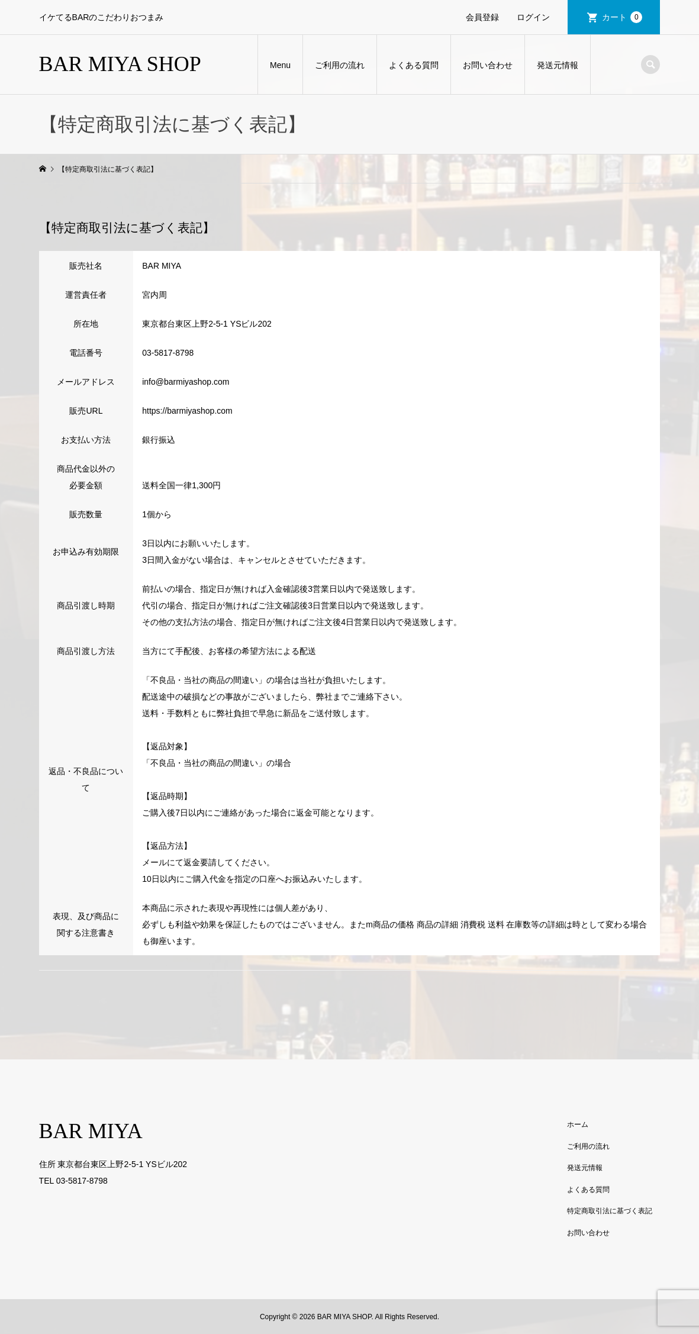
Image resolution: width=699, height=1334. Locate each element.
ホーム (577, 1124)
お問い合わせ (488, 65)
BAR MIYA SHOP (120, 64)
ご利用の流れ (340, 65)
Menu (280, 65)
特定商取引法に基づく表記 (609, 1211)
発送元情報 (557, 65)
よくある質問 (414, 65)
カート (622, 17)
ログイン (533, 17)
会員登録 (482, 17)
